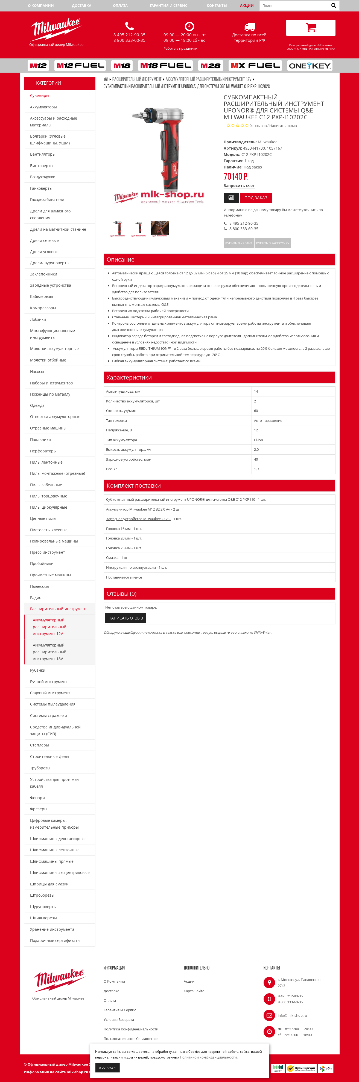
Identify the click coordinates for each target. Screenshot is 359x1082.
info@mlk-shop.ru (292, 1015)
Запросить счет (239, 185)
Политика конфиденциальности (131, 1029)
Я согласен (107, 1067)
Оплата (120, 5)
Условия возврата (119, 1019)
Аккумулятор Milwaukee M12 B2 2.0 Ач (138, 509)
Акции (247, 5)
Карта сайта (194, 990)
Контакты (217, 5)
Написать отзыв (283, 125)
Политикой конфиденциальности (208, 1057)
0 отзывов (258, 125)
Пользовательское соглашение (130, 1038)
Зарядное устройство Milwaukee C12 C (138, 519)
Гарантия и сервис (168, 5)
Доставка (81, 5)
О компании (41, 5)
